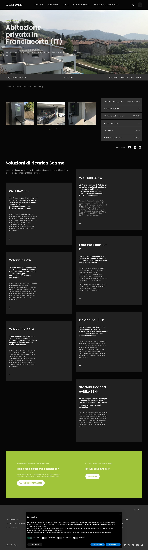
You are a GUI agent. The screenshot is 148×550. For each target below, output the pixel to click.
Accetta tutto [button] (113, 544)
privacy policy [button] (86, 522)
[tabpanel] (19, 113)
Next (56, 128)
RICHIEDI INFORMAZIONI (33, 483)
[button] (119, 515)
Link (39, 214)
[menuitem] (38, 5)
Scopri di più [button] (35, 544)
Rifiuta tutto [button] (98, 544)
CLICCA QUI (92, 476)
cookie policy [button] (42, 526)
